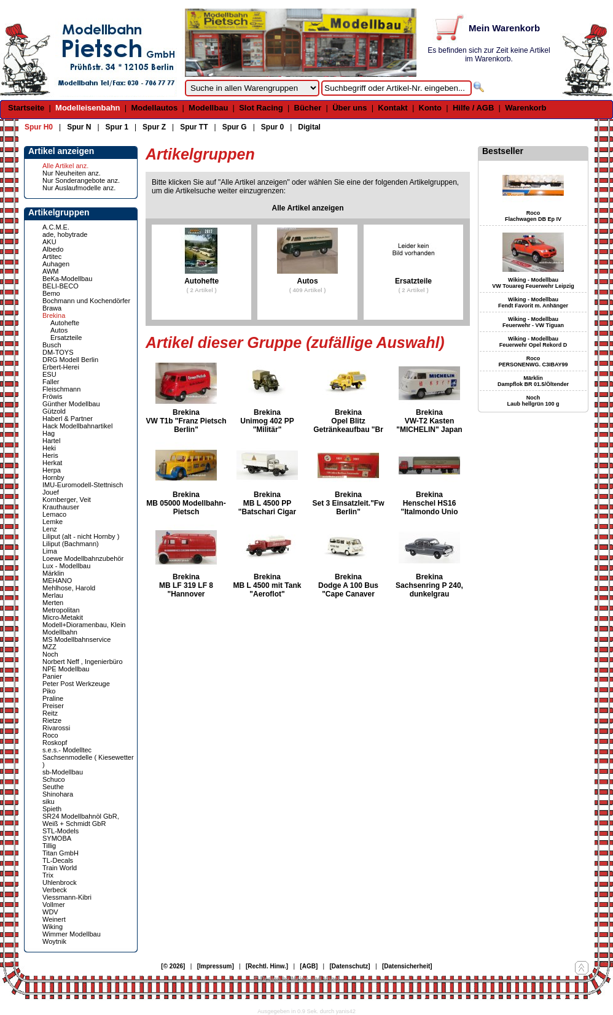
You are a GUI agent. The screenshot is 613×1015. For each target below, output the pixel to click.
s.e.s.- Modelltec (67, 750)
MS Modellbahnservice (76, 639)
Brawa (51, 308)
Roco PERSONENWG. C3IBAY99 (533, 361)
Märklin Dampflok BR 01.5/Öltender (533, 381)
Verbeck (54, 889)
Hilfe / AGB (473, 107)
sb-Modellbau (62, 772)
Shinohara (57, 794)
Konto (430, 107)
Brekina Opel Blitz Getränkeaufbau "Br (348, 421)
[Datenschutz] (350, 966)
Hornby (53, 477)
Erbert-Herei (60, 367)
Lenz (49, 529)
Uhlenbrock (59, 882)
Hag (48, 433)
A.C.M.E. (55, 227)
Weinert (54, 919)
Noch (50, 654)
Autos (59, 330)
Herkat (52, 462)
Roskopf (54, 742)
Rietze (51, 720)
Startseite (26, 107)
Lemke (52, 521)
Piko (48, 691)
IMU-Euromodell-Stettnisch (82, 484)
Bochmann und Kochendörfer (86, 300)
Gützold (54, 411)
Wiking (52, 926)
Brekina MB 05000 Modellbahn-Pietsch (185, 503)
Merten (52, 602)
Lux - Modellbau (66, 565)
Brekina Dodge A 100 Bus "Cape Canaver (348, 585)
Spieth (51, 808)
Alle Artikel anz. (65, 165)
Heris (50, 455)
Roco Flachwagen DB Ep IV (533, 216)
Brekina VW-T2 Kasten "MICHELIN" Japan (429, 421)
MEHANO (57, 580)
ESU (49, 374)
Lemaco (54, 514)
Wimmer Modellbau (71, 934)
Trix (47, 875)
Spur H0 (39, 127)
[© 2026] (173, 966)
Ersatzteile (66, 337)
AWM (50, 271)
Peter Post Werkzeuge (76, 683)
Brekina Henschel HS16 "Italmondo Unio (429, 503)
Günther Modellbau (71, 403)
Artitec (51, 256)
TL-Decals (57, 860)
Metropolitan (61, 610)
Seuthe (53, 786)
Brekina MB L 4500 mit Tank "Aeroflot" (267, 585)
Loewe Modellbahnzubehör (82, 558)
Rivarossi (56, 727)
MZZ (49, 646)
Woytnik (54, 941)
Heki (49, 448)
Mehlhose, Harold (68, 588)
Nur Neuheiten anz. (71, 173)
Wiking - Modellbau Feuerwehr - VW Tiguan (533, 322)
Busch (51, 345)
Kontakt (392, 107)
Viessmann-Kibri (67, 897)
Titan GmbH (60, 853)
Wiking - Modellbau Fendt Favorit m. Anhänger (533, 302)
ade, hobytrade (64, 234)
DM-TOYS (58, 352)
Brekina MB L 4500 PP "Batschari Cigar (267, 503)
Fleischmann (61, 389)
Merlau (52, 595)
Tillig (49, 845)
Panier (52, 676)
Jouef (50, 492)
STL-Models (60, 831)
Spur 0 (272, 127)
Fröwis (52, 396)
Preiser (53, 705)
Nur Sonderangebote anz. (81, 180)
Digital (309, 127)
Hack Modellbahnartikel (77, 426)
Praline (52, 698)
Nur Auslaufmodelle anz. (78, 187)
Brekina (53, 315)
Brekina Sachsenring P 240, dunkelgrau (429, 585)
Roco (50, 735)
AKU (49, 241)
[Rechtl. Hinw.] (267, 966)
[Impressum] (215, 966)
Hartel (51, 440)
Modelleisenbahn (87, 107)
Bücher (308, 107)
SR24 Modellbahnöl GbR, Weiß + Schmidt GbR (80, 819)
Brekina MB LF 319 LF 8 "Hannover (186, 585)
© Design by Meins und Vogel (296, 979)
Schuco (53, 779)
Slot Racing (261, 107)
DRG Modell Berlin (70, 359)
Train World (59, 867)
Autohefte (64, 322)
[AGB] (309, 966)
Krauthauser (60, 507)
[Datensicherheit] (407, 966)
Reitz (50, 713)
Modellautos (154, 107)
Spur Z (154, 127)
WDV (50, 912)
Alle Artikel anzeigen (308, 208)
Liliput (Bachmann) (70, 543)
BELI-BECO (60, 286)
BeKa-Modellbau (67, 278)
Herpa (51, 470)
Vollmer (53, 904)
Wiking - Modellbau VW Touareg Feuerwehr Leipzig (533, 283)
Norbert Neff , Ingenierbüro (82, 661)
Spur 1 (117, 127)
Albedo (52, 249)
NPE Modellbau (65, 669)
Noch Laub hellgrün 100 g (533, 401)
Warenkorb (525, 107)
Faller (51, 381)
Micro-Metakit (62, 617)
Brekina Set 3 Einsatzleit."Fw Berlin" (348, 503)
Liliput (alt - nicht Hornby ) (80, 536)
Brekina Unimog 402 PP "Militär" (267, 421)
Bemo (51, 293)
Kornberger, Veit (66, 499)
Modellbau (208, 107)
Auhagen (55, 264)
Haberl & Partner (67, 418)
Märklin (53, 573)
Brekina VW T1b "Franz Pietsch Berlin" (186, 421)
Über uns (349, 107)
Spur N (79, 127)
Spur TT (194, 127)
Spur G (234, 127)
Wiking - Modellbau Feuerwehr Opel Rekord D (533, 342)
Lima (49, 551)
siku (48, 801)
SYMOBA (56, 838)
